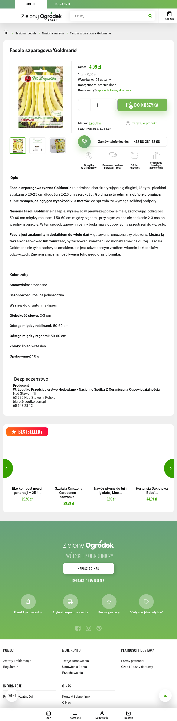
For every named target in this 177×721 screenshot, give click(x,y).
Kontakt (78, 580)
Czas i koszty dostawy (137, 667)
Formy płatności (132, 661)
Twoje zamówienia (75, 661)
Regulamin (10, 667)
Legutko (95, 123)
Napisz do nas (88, 568)
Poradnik (62, 4)
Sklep (31, 4)
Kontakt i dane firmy (76, 696)
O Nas (66, 702)
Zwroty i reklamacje (17, 661)
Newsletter (96, 580)
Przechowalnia (72, 673)
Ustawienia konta (74, 667)
